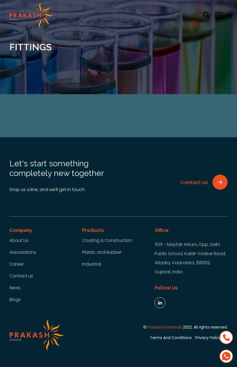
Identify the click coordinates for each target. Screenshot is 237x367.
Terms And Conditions (171, 337)
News (14, 288)
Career (16, 264)
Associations (22, 252)
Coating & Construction (107, 240)
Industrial (91, 264)
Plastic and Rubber (101, 252)
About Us (18, 240)
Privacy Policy (208, 337)
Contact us (21, 276)
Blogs (15, 300)
